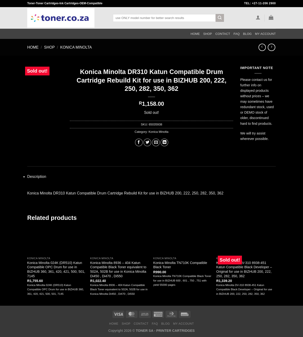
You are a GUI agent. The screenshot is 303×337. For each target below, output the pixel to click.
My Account (265, 34)
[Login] (258, 17)
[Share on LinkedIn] (164, 142)
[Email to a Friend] (156, 142)
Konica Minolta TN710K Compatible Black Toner (180, 265)
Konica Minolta (76, 47)
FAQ (236, 34)
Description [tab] (36, 177)
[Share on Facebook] (139, 142)
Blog (247, 34)
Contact (222, 34)
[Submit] (220, 18)
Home (195, 34)
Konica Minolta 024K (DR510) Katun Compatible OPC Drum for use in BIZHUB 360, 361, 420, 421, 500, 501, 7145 (56, 269)
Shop (207, 34)
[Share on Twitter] (147, 142)
